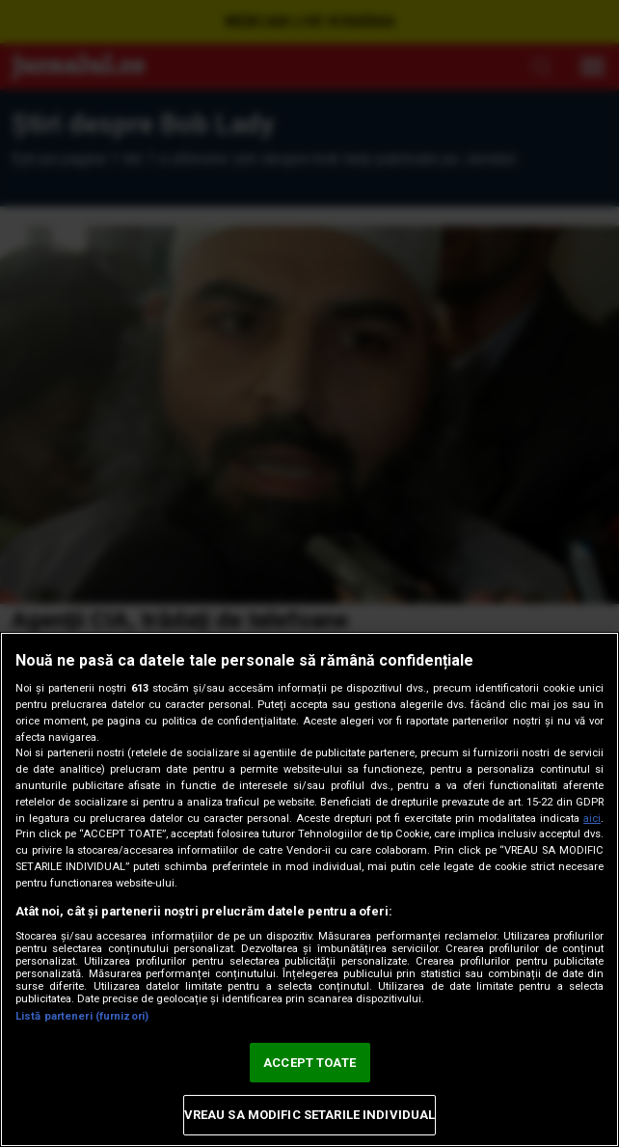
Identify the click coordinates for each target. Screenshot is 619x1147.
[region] (309, 889)
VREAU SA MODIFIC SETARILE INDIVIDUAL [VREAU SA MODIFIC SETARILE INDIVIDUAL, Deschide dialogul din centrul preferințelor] (310, 1114)
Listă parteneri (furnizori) (81, 1016)
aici (592, 818)
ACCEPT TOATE (309, 1062)
